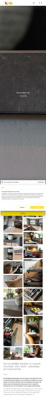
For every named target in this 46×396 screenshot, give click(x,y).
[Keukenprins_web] (19, 3)
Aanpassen (23, 207)
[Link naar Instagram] (41, 3)
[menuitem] (33, 3)
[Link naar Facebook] (39, 3)
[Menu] (33, 3)
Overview (41, 182)
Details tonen (39, 203)
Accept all (23, 213)
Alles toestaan (37, 207)
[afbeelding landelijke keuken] (13, 219)
